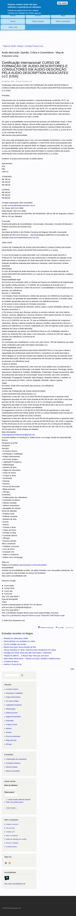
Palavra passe (9, 792)
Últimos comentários (63, 21)
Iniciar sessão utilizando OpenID (19, 799)
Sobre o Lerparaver (12, 835)
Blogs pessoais (11, 740)
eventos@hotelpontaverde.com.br (21, 205)
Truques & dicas (11, 724)
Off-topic (9, 744)
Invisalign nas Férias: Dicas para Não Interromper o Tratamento (28, 653)
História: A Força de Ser (13, 664)
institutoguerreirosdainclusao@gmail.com (18, 435)
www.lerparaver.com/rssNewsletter (33, 565)
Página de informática (13, 717)
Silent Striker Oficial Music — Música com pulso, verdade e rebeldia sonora (32, 659)
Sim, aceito (62, 2)
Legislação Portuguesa (14, 705)
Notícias (13, 15)
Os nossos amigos (12, 701)
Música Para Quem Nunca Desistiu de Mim (20, 647)
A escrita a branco (12, 689)
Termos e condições (12, 843)
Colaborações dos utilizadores (16, 759)
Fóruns (12, 21)
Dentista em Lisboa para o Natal (16, 638)
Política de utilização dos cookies (16, 839)
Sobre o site (13, 27)
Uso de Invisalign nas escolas (15, 644)
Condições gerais (11, 846)
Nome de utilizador (11, 785)
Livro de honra (10, 828)
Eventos (38, 15)
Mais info (38, 11)
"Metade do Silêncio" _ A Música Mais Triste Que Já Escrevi (26, 656)
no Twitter (59, 627)
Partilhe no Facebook (46, 627)
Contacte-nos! (10, 831)
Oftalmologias (10, 709)
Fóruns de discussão (13, 736)
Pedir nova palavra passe (14, 802)
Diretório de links (11, 713)
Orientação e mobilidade (14, 693)
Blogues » (21, 46)
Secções (7, 685)
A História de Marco (11, 661)
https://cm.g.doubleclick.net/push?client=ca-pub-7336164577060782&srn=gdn (33, 615)
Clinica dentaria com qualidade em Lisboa (19, 641)
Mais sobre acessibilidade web (14, 884)
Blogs (63, 15)
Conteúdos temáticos (13, 763)
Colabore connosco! (12, 824)
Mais (72, 669)
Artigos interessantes (13, 697)
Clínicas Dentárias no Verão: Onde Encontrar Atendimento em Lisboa (30, 650)
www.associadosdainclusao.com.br (24, 237)
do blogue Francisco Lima (34, 46)
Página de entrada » (10, 46)
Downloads (10, 721)
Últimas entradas (38, 21)
